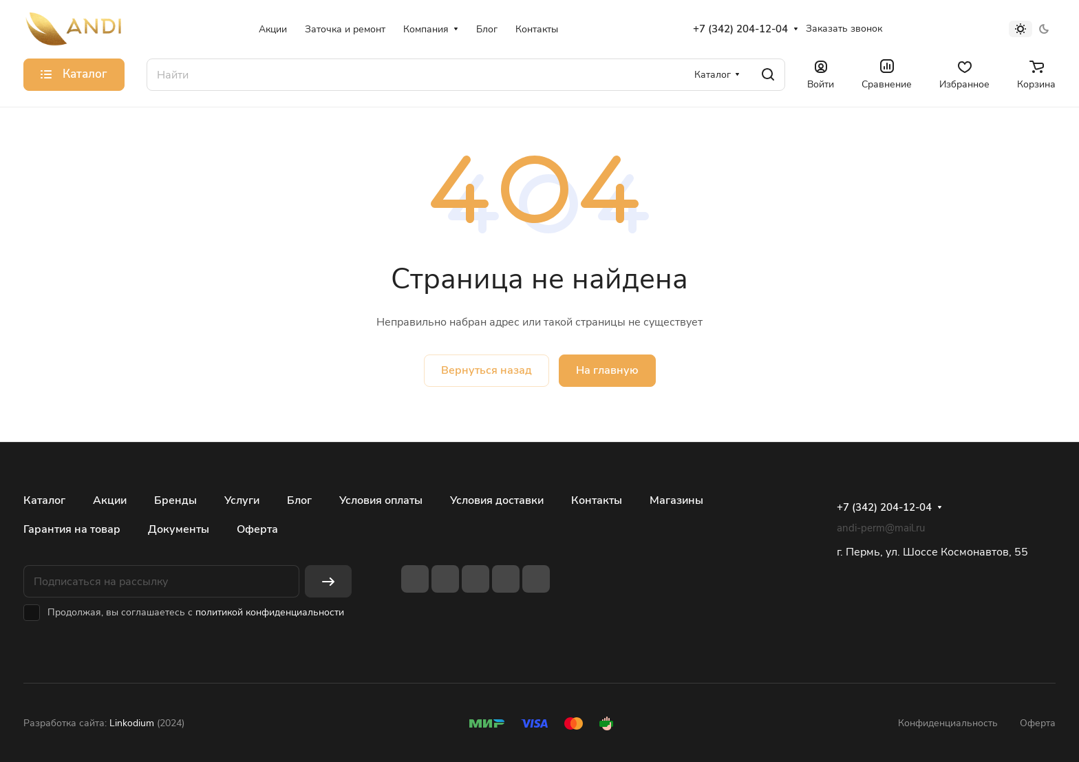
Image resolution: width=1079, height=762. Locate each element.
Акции (110, 500)
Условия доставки (497, 500)
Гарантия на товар (71, 529)
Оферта (257, 529)
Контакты (596, 500)
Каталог (44, 500)
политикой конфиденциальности (269, 612)
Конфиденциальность (948, 723)
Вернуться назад (486, 370)
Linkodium (131, 723)
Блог (299, 500)
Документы (178, 529)
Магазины (676, 500)
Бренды (175, 500)
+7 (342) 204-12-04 (740, 29)
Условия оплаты (381, 500)
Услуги (241, 500)
